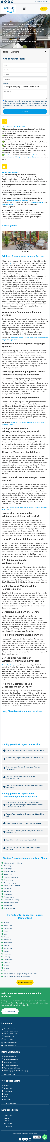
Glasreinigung (36, 192)
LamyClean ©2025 (18, 1133)
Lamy (9, 631)
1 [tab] (22, 271)
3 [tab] (28, 271)
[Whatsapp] (44, 1137)
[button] (24, 8)
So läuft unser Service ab (10, 219)
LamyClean (7, 190)
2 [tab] (25, 271)
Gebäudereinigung (14, 192)
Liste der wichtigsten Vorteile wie (13, 162)
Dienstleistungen (38, 190)
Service (5, 83)
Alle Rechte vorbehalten (30, 1133)
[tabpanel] (25, 260)
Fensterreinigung (26, 192)
